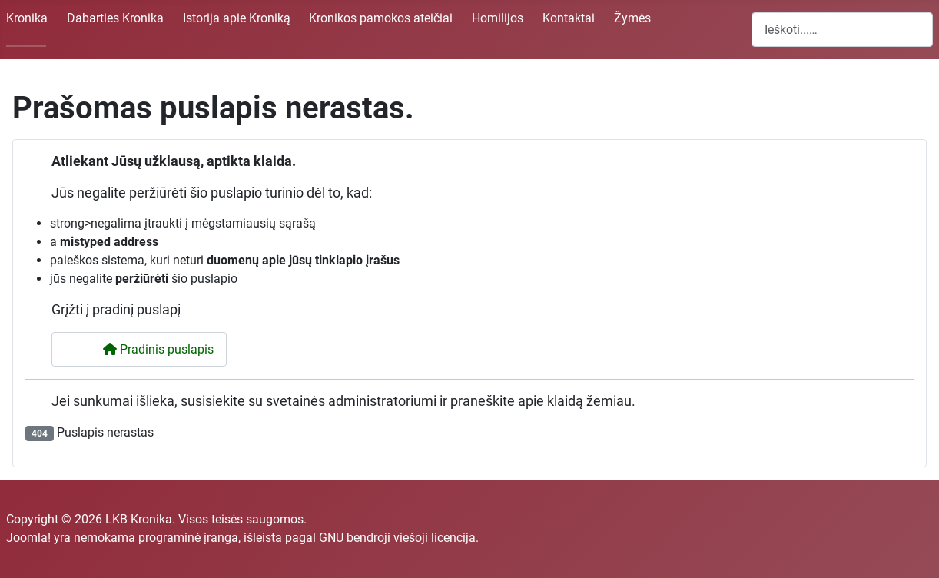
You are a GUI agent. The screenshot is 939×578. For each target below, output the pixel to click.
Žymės (632, 18)
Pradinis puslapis (149, 349)
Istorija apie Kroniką (236, 18)
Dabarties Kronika (115, 18)
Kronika (27, 18)
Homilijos (497, 18)
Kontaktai (568, 18)
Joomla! (28, 537)
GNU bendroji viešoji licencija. (399, 537)
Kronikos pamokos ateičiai (381, 18)
